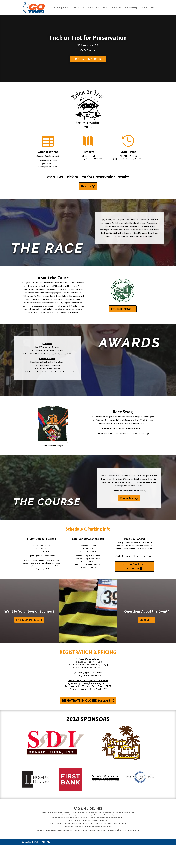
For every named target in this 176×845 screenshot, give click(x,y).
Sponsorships (132, 8)
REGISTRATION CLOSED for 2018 (86, 700)
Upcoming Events (61, 8)
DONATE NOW (121, 309)
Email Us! (145, 619)
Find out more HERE (27, 619)
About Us (92, 8)
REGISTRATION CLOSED (86, 59)
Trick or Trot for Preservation (88, 37)
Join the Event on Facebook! (133, 566)
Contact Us (148, 8)
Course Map (127, 498)
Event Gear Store (112, 8)
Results (78, 8)
